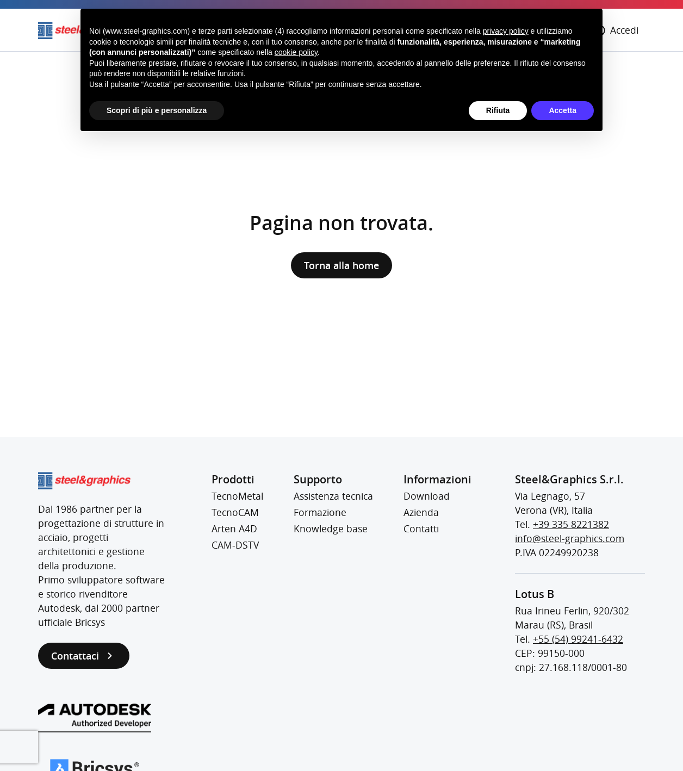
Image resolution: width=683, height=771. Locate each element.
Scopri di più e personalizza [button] (157, 110)
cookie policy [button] (296, 52)
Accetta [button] (562, 110)
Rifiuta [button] (498, 110)
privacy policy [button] (506, 31)
